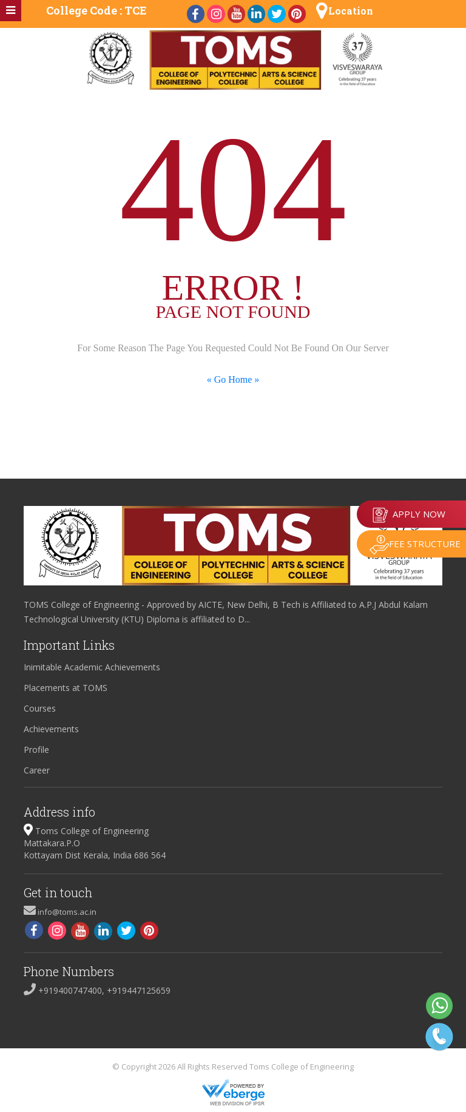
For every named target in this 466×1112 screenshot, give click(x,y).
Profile (36, 749)
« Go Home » (233, 379)
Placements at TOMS (65, 687)
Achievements (51, 729)
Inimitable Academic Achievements (92, 667)
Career (37, 770)
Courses (40, 708)
